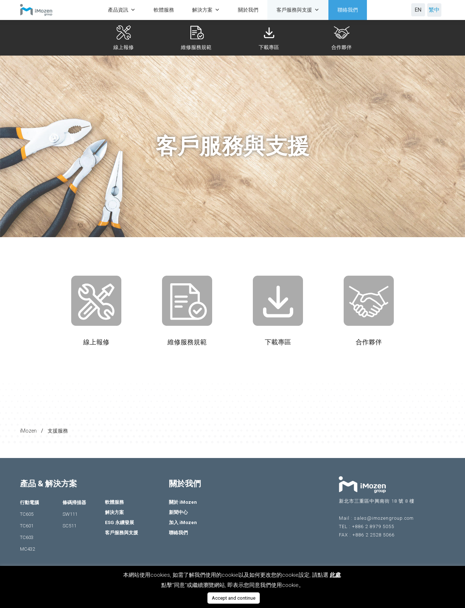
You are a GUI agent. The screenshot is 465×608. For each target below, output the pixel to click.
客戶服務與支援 (297, 10)
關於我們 (248, 10)
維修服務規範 (197, 47)
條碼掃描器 (74, 502)
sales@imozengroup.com (384, 518)
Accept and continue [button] (233, 598)
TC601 (26, 525)
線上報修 (125, 47)
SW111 (69, 514)
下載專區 (270, 47)
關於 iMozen (183, 502)
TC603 (26, 537)
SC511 (69, 525)
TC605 (26, 514)
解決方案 (206, 10)
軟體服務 (164, 10)
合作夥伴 (343, 47)
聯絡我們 (347, 10)
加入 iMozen (183, 522)
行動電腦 (29, 502)
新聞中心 (178, 512)
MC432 (27, 549)
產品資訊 (122, 10)
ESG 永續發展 (119, 522)
